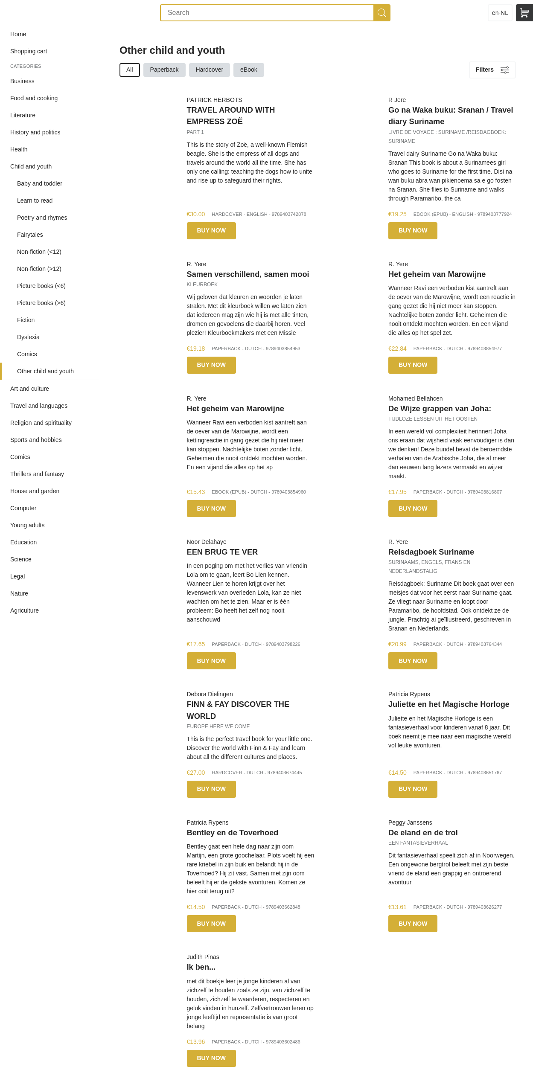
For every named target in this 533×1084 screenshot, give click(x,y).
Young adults (27, 525)
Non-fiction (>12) (39, 268)
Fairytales (30, 234)
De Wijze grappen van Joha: (439, 408)
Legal (17, 576)
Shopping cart (28, 51)
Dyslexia (28, 337)
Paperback (164, 69)
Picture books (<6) (41, 285)
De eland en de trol (423, 832)
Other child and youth (45, 371)
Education (23, 542)
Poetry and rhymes (42, 217)
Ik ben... (201, 967)
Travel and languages (38, 405)
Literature (22, 115)
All (129, 69)
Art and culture (29, 388)
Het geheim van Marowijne (437, 274)
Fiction (26, 320)
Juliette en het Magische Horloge (449, 704)
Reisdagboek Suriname (431, 552)
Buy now (211, 230)
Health (18, 149)
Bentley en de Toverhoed (233, 832)
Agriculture (24, 610)
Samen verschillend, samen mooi (248, 274)
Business (22, 81)
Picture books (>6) (41, 302)
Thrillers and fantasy (37, 474)
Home (18, 34)
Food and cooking (34, 98)
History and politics (35, 132)
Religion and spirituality (41, 422)
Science (21, 559)
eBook (248, 69)
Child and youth (31, 166)
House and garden (34, 491)
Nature (19, 593)
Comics (27, 354)
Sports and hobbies (36, 439)
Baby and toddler (39, 183)
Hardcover (210, 69)
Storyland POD (31, 12)
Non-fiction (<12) (39, 251)
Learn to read (34, 200)
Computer (23, 508)
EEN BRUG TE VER (222, 552)
